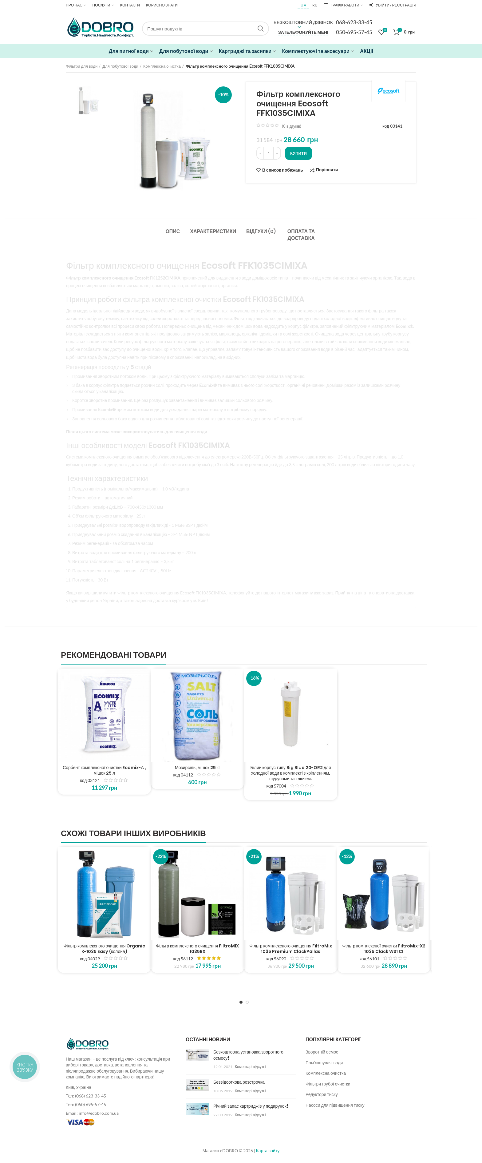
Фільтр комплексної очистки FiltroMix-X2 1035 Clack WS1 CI (383, 948)
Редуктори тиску (322, 1094)
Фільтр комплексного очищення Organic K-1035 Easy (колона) (104, 948)
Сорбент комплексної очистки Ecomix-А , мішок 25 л (104, 770)
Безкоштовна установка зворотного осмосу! (248, 1055)
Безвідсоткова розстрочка (239, 1082)
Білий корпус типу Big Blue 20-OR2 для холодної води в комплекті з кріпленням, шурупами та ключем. (290, 773)
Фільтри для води (81, 66)
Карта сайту (268, 1150)
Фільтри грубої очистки (328, 1083)
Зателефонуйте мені (303, 32)
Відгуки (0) (261, 231)
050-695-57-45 (354, 32)
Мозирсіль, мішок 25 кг (197, 767)
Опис (172, 231)
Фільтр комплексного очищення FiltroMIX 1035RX (197, 948)
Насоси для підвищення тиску (335, 1105)
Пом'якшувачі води (324, 1062)
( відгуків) (291, 126)
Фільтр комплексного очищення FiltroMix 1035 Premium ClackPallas (290, 948)
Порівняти (327, 170)
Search (260, 29)
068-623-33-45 (354, 22)
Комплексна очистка (162, 66)
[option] (88, 100)
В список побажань (282, 170)
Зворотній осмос (322, 1051)
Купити (298, 153)
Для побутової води (120, 66)
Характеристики (213, 231)
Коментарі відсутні (250, 1066)
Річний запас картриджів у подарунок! (250, 1106)
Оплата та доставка (301, 235)
